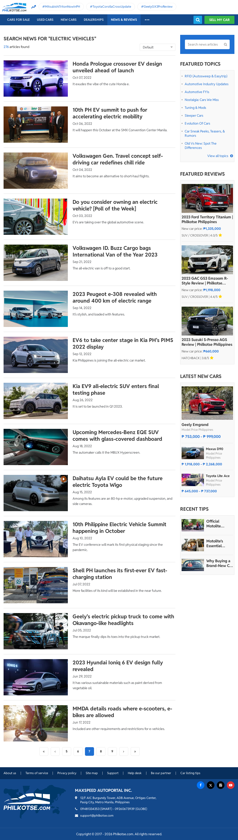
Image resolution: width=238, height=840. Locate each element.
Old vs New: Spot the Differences (201, 145)
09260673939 (125, 809)
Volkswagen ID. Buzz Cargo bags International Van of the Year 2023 (115, 251)
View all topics (217, 156)
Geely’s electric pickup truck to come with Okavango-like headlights (123, 619)
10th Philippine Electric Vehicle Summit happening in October (119, 527)
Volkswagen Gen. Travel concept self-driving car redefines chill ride (118, 159)
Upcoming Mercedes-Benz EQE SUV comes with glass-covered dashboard (117, 435)
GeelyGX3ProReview (158, 7)
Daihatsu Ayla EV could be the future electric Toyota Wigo (118, 481)
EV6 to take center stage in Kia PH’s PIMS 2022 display (123, 343)
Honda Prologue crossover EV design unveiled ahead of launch (117, 67)
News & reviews (124, 20)
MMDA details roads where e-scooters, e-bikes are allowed (122, 712)
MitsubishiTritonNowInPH (62, 7)
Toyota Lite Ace (218, 476)
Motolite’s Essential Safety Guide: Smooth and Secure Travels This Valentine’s (219, 543)
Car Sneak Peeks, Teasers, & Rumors (205, 133)
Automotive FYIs (197, 92)
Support (113, 773)
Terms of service (36, 773)
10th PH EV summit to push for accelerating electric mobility (110, 113)
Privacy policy (66, 773)
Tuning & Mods (195, 107)
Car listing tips (190, 773)
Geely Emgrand (195, 424)
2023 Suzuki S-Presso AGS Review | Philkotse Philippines (207, 342)
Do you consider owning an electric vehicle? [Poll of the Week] (115, 205)
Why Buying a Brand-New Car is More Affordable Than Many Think (219, 563)
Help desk (135, 773)
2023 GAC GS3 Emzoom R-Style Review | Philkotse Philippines (205, 281)
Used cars (45, 20)
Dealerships (94, 20)
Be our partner (161, 773)
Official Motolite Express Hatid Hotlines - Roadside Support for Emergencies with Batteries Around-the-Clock (218, 524)
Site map (92, 773)
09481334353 (89, 809)
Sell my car (219, 20)
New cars (69, 20)
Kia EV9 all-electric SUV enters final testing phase (116, 389)
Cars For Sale (18, 20)
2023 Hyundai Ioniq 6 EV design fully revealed (118, 665)
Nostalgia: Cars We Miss (202, 100)
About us (10, 773)
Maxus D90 (214, 449)
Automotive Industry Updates (206, 84)
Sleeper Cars (194, 115)
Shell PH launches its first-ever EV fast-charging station (120, 573)
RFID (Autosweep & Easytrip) (206, 76)
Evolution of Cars (197, 123)
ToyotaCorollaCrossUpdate (112, 7)
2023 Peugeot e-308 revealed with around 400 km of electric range (115, 297)
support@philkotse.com (97, 816)
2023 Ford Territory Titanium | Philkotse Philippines (207, 219)
